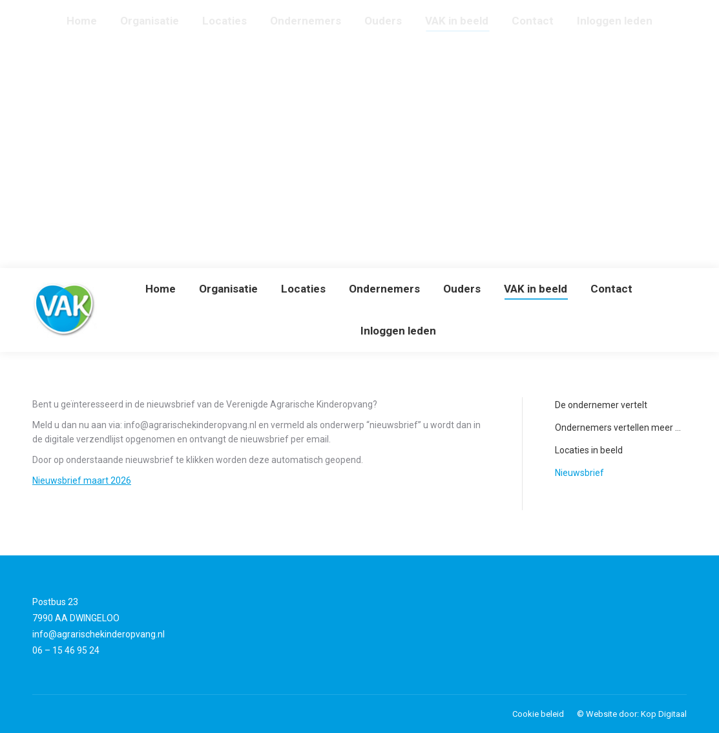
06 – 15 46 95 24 (65, 650)
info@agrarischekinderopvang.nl (98, 634)
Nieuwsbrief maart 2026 (81, 480)
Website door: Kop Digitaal (636, 714)
